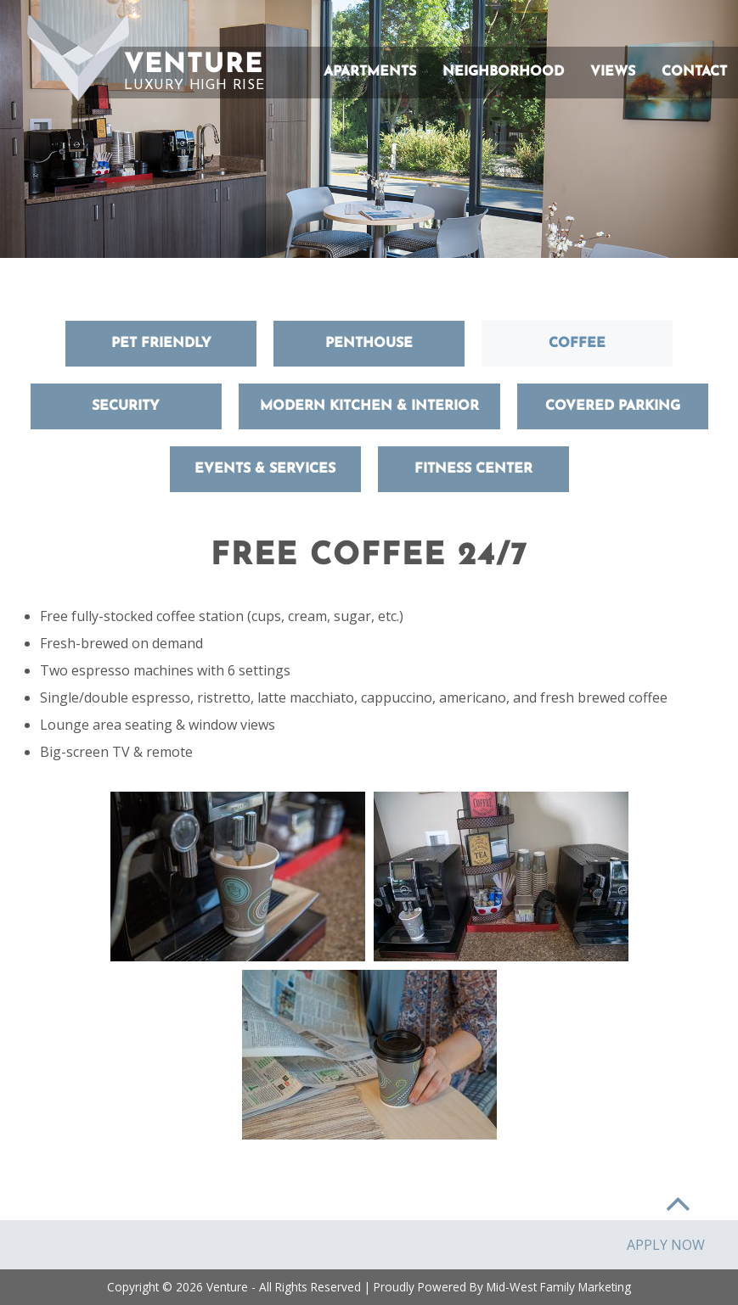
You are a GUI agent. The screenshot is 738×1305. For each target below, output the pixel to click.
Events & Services (264, 469)
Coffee (577, 343)
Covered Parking (612, 406)
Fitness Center (473, 469)
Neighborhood (503, 72)
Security (126, 406)
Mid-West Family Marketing (559, 1287)
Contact (694, 72)
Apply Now (666, 1244)
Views (612, 72)
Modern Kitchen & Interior (369, 406)
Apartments (370, 72)
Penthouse (369, 343)
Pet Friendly (161, 343)
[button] (78, 58)
